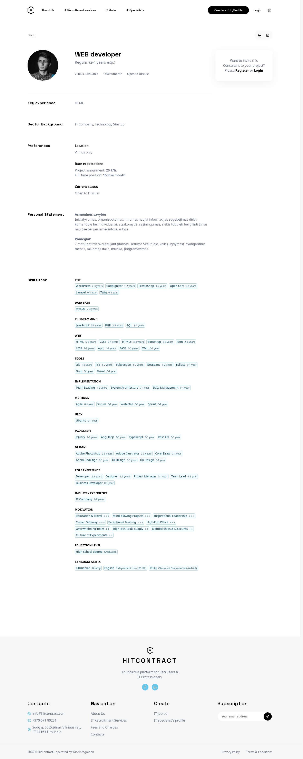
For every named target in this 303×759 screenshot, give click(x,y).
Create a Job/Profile (228, 10)
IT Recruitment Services (109, 720)
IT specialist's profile (169, 720)
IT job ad (160, 714)
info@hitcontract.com (47, 714)
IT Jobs (111, 10)
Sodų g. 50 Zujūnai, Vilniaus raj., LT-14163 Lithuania (54, 729)
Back (31, 35)
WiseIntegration (83, 752)
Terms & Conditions (259, 752)
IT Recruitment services (80, 10)
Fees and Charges (104, 727)
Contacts (97, 734)
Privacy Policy (231, 752)
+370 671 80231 (42, 720)
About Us (47, 10)
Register (242, 70)
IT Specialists (135, 10)
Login (257, 10)
